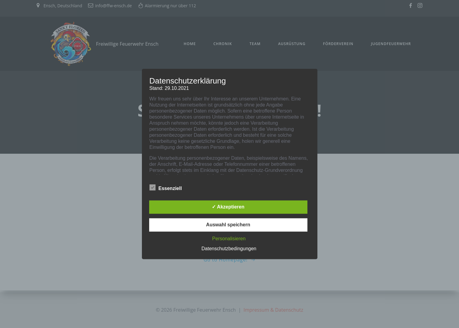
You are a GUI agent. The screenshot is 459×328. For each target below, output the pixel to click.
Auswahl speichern (228, 225)
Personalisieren (228, 238)
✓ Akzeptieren (228, 207)
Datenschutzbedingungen (229, 248)
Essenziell (165, 187)
